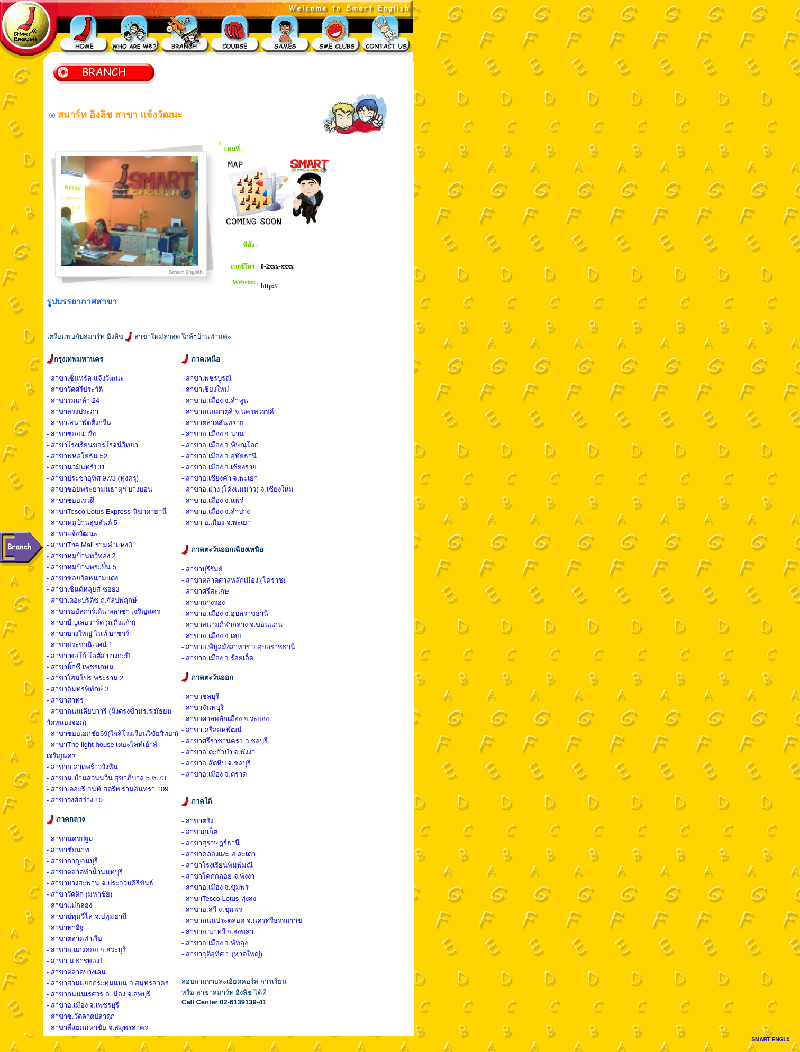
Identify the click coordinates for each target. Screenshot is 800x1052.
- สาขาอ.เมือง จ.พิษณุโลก (220, 445)
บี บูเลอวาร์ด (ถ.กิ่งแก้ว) (101, 622)
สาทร (75, 700)
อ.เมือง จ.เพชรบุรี (93, 1005)
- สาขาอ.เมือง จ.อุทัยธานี (219, 456)
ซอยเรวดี (80, 500)
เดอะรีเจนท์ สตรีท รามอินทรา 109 (118, 789)
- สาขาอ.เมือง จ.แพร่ (212, 500)
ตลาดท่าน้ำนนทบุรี (95, 872)
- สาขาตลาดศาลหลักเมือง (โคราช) (233, 580)
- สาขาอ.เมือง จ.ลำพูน (214, 400)
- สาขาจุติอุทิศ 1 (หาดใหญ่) (221, 954)
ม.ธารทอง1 (85, 961)
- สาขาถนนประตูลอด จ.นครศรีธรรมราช (241, 921)
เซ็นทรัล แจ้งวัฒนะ (95, 378)
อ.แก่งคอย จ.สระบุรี (96, 950)
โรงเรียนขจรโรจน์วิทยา (102, 445)
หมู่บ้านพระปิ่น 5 (91, 567)
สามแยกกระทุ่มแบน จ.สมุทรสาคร (118, 983)
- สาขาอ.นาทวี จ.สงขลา (217, 932)
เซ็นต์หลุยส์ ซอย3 (93, 589)
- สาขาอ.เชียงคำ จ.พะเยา (219, 478)
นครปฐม (80, 839)
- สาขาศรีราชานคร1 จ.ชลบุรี (224, 741)
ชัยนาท (78, 850)
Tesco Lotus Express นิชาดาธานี (117, 511)
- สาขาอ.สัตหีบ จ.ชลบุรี (216, 763)
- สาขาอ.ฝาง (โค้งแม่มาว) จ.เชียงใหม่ (237, 489)
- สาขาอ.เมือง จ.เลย (211, 636)
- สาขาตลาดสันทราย (212, 423)
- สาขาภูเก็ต (199, 832)
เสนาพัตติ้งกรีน (89, 423)
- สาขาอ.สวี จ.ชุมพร (211, 909)
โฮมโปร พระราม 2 (95, 678)
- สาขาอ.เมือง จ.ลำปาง (215, 511)
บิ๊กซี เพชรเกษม (90, 667)
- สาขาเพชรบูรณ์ (206, 378)
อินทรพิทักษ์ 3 (88, 689)
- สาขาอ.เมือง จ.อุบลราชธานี (224, 613)
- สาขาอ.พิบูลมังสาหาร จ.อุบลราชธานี (238, 647)
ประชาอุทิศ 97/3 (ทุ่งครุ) (103, 478)
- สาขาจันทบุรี (202, 708)
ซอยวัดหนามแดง (92, 578)
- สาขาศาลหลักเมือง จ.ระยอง (225, 719)
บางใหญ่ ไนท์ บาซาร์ (98, 634)
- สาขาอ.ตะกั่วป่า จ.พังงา (218, 752)
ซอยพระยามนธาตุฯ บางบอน (109, 489)
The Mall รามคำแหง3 (99, 545)
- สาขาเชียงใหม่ (205, 389)
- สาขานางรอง (203, 602)
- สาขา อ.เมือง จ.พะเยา (216, 523)
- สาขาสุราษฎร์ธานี (210, 843)
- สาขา (57, 378)
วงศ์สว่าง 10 (85, 800)
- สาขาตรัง (197, 821)
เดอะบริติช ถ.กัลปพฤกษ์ (102, 600)
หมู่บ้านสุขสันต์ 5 (92, 523)
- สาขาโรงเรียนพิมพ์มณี (217, 865)
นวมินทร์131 (86, 467)
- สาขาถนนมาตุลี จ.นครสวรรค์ (227, 412)
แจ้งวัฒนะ (82, 534)
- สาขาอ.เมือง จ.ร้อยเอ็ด (217, 658)
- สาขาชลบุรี (200, 696)
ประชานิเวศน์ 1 (90, 645)
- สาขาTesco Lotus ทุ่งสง (218, 898)
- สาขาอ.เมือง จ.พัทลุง (214, 943)
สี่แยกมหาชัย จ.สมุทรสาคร (107, 1027)
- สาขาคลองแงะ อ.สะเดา (218, 854)
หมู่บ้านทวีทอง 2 (91, 556)
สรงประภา (82, 412)
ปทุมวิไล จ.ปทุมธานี (97, 916)
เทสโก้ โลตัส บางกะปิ (98, 656)
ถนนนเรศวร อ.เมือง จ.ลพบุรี (108, 994)
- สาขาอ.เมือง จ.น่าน (212, 434)
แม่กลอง (79, 905)
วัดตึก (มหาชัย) (89, 894)
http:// (269, 286)
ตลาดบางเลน (86, 972)
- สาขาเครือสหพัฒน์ (211, 730)
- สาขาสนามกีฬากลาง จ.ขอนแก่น (232, 625)
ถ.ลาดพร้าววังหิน (92, 767)
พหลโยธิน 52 (87, 456)
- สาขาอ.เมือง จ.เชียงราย (219, 467)
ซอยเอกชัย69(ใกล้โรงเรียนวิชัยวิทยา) (122, 733)
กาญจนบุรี (82, 861)
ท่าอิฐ (75, 927)
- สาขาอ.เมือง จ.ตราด (214, 774)
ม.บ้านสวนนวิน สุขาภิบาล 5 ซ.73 (116, 778)
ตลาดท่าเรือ (84, 939)
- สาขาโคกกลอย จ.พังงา (217, 876)
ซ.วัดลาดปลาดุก (91, 1016)
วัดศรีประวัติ (85, 389)
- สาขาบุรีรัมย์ (202, 569)
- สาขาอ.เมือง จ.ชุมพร (215, 887)
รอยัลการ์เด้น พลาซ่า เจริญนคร (113, 611)
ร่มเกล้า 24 (83, 400)
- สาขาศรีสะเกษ (205, 591)
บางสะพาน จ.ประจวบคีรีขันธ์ (110, 883)
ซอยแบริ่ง (81, 434)
